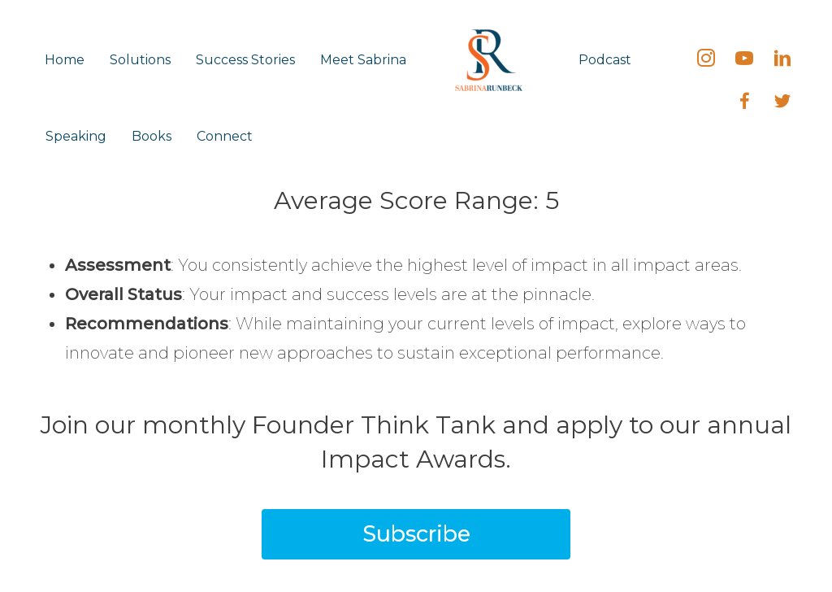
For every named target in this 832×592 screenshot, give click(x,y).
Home (64, 59)
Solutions (140, 59)
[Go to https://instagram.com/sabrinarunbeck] (706, 60)
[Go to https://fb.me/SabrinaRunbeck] (744, 103)
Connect (225, 136)
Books (151, 136)
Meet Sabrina (363, 59)
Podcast (604, 59)
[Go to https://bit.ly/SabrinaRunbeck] (744, 60)
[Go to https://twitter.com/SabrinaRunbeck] (782, 103)
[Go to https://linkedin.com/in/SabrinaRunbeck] (782, 60)
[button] (416, 534)
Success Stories (245, 59)
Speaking (76, 136)
